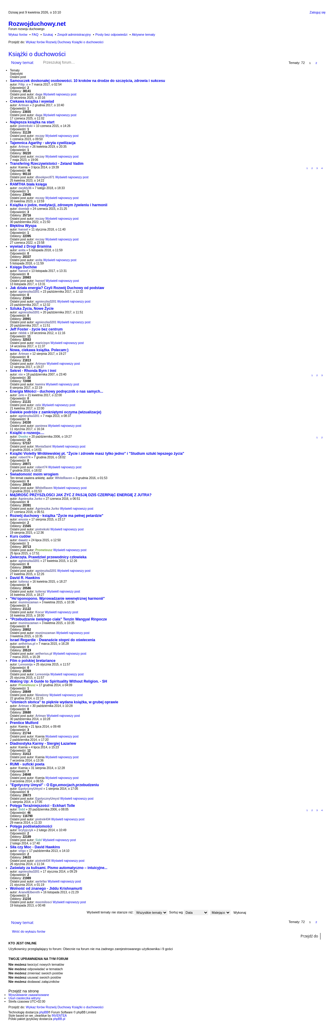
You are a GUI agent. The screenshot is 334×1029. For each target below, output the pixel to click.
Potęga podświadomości (31, 826)
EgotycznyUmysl (30, 788)
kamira (40, 384)
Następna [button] (323, 63)
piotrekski (25, 126)
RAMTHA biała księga (28, 184)
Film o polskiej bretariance (32, 661)
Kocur (39, 612)
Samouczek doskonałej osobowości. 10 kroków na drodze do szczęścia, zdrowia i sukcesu (87, 81)
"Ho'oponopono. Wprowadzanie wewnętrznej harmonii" (57, 598)
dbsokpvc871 (44, 177)
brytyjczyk (25, 830)
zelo (21, 395)
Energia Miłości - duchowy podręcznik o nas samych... (56, 391)
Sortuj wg (188, 912)
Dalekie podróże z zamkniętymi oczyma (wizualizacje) (55, 412)
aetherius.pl (26, 643)
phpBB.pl (59, 1019)
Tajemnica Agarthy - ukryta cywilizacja (42, 143)
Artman (23, 105)
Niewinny (42, 695)
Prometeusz (44, 550)
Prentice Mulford (24, 723)
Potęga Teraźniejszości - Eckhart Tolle (42, 806)
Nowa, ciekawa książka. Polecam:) (39, 350)
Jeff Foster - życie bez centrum (36, 329)
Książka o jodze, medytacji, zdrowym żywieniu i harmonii (58, 205)
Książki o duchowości (37, 54)
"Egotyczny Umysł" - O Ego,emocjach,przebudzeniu (54, 785)
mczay (40, 135)
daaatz (23, 540)
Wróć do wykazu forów (28, 931)
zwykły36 (24, 188)
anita (21, 250)
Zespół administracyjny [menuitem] (74, 34)
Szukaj (91, 62)
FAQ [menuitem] (35, 34)
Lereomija (25, 664)
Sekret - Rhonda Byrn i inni (33, 371)
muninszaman (28, 602)
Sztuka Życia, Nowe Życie (32, 308)
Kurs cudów (20, 536)
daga (38, 94)
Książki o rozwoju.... (27, 433)
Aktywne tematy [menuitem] (143, 34)
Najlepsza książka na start (32, 122)
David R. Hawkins (25, 578)
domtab (23, 208)
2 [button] (316, 63)
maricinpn (42, 343)
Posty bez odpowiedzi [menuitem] (111, 34)
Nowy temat (22, 62)
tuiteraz (23, 581)
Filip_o (23, 84)
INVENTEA (59, 1015)
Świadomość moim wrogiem (34, 474)
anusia (23, 519)
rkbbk (22, 333)
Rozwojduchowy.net (37, 23)
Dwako (23, 436)
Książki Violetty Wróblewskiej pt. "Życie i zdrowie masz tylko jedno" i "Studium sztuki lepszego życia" (97, 453)
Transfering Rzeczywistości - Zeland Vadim (47, 163)
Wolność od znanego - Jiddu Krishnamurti (46, 888)
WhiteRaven (63, 478)
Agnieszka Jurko (30, 498)
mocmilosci (43, 902)
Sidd (21, 809)
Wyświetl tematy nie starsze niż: (127, 912)
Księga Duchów (23, 267)
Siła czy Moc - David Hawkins (35, 847)
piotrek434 (43, 819)
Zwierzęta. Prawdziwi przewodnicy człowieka (48, 557)
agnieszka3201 (28, 291)
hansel (23, 229)
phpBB (43, 1012)
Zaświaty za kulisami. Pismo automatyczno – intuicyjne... (58, 868)
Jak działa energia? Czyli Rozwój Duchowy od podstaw (57, 288)
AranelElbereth (29, 892)
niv (20, 374)
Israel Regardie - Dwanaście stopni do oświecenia (52, 640)
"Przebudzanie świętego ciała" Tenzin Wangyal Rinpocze (58, 619)
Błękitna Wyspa (23, 226)
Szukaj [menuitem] (48, 34)
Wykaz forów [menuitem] (17, 34)
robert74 (24, 457)
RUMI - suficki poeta (27, 764)
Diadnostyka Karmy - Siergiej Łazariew (43, 743)
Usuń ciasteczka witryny (24, 998)
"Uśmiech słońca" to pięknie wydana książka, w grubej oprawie (64, 702)
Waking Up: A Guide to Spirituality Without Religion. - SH (58, 681)
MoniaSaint (43, 446)
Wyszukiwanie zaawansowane (100, 62)
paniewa (41, 425)
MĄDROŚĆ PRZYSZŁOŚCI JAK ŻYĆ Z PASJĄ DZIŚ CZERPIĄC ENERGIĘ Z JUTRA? (81, 495)
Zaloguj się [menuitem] (318, 12)
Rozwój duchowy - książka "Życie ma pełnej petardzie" (56, 516)
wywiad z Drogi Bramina (30, 246)
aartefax (41, 881)
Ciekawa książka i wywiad (32, 101)
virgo (22, 850)
